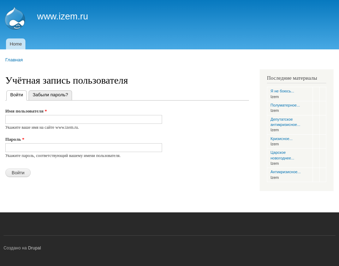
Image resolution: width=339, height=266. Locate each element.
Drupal (34, 248)
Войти (18, 94)
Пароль (14, 139)
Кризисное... (281, 139)
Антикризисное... (285, 172)
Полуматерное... (285, 105)
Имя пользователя (26, 111)
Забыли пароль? (50, 94)
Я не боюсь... (282, 91)
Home (16, 44)
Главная (14, 59)
